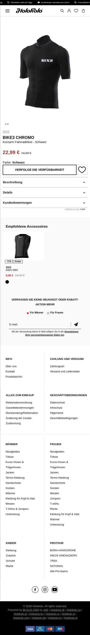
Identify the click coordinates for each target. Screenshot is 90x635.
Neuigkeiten (13, 451)
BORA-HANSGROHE (63, 550)
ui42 (45, 609)
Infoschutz (56, 407)
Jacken (10, 472)
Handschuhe (13, 482)
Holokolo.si (68, 613)
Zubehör (11, 555)
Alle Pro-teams (59, 571)
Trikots (10, 456)
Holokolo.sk (57, 609)
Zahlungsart (57, 366)
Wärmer (10, 493)
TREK (53, 560)
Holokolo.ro (52, 613)
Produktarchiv (14, 376)
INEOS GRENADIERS (63, 555)
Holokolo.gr (71, 617)
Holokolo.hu (36, 613)
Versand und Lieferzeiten (65, 371)
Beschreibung (12, 182)
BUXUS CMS (31, 609)
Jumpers (55, 498)
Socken (10, 488)
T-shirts (54, 503)
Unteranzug (13, 514)
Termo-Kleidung (15, 477)
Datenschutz (57, 402)
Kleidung (11, 550)
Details (7, 192)
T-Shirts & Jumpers (17, 508)
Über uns (11, 366)
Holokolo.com (21, 617)
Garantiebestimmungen (20, 407)
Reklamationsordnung (19, 402)
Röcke (54, 508)
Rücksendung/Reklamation (22, 412)
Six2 (6, 131)
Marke (9, 566)
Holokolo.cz (74, 609)
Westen (10, 503)
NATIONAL (56, 566)
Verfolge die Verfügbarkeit (39, 169)
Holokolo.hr (55, 617)
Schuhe (10, 560)
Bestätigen (76, 324)
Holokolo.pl (20, 613)
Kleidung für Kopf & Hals (20, 498)
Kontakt (10, 371)
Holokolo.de (39, 617)
